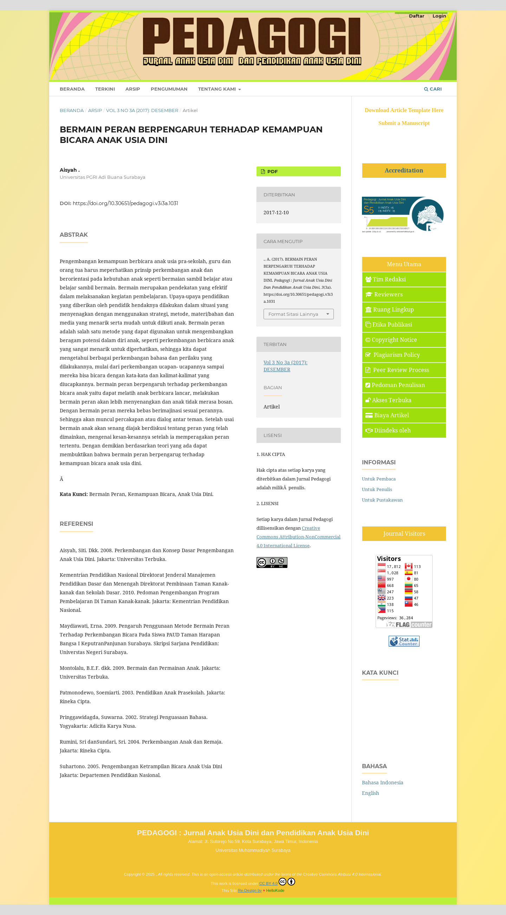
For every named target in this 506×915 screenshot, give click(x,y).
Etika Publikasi (388, 324)
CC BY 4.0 (277, 881)
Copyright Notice (391, 340)
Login (439, 16)
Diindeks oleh (388, 430)
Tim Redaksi (385, 279)
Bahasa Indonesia (382, 782)
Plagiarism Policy (392, 355)
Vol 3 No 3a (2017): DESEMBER (142, 110)
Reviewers (384, 294)
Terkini (105, 89)
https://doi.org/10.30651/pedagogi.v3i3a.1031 (125, 203)
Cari (433, 89)
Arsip (132, 89)
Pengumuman (169, 89)
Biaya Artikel (387, 415)
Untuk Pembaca (379, 479)
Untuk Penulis (377, 489)
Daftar (416, 16)
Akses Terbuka (388, 400)
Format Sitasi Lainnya (293, 314)
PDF (272, 171)
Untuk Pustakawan (382, 500)
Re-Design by (250, 890)
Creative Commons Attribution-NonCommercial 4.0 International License (298, 537)
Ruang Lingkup (389, 309)
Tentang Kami (217, 89)
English (370, 793)
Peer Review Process (397, 370)
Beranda (72, 89)
